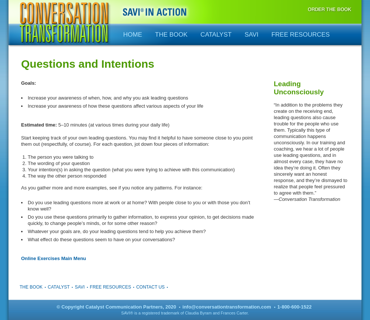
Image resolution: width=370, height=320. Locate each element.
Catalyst (216, 34)
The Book (171, 34)
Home (132, 34)
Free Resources (300, 34)
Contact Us (150, 287)
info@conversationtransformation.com (226, 307)
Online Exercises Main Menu (53, 258)
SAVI (251, 34)
